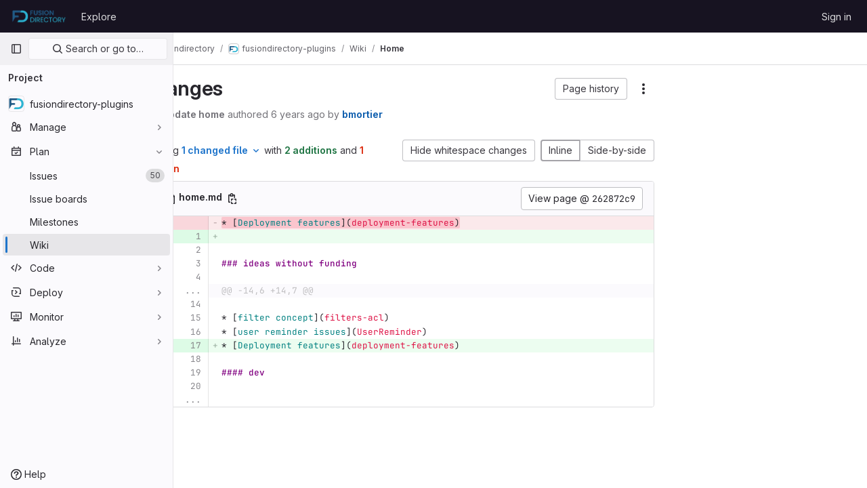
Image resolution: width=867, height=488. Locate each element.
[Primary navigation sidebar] (16, 49)
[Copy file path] (282, 198)
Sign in (836, 16)
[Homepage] (38, 16)
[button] (591, 89)
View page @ (581, 198)
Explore (99, 16)
